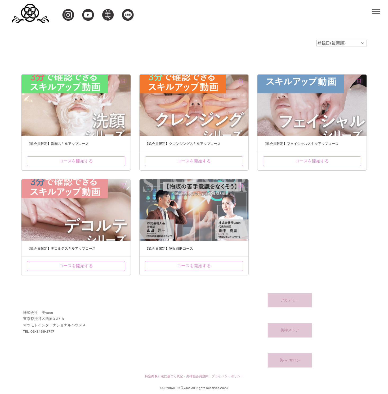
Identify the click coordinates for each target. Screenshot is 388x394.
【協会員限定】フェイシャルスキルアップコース (300, 144)
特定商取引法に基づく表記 (164, 376)
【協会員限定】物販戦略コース (169, 248)
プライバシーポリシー (227, 376)
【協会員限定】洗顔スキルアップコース (58, 144)
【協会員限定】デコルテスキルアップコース (61, 248)
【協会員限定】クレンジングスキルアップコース (183, 144)
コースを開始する (76, 160)
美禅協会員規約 (197, 376)
